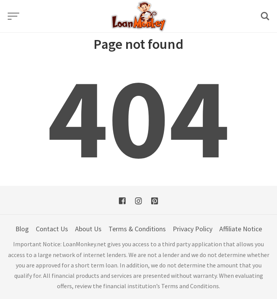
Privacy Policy (192, 228)
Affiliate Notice (240, 228)
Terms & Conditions (137, 228)
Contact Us (52, 228)
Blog (22, 228)
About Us (88, 228)
